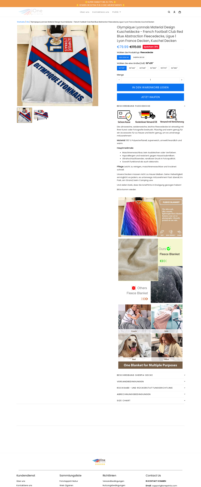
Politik (116, 12)
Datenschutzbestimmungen (117, 457)
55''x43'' (132, 68)
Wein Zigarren (66, 441)
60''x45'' (143, 68)
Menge (120, 74)
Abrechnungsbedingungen (116, 453)
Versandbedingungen (27, 457)
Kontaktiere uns (100, 12)
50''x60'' (153, 68)
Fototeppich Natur (69, 437)
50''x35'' (149, 63)
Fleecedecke (146, 52)
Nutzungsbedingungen (27, 446)
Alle (27, 22)
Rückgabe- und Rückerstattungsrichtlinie (28, 452)
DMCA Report (100, 475)
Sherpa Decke (138, 57)
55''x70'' (164, 68)
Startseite (21, 22)
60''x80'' (174, 68)
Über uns (84, 12)
